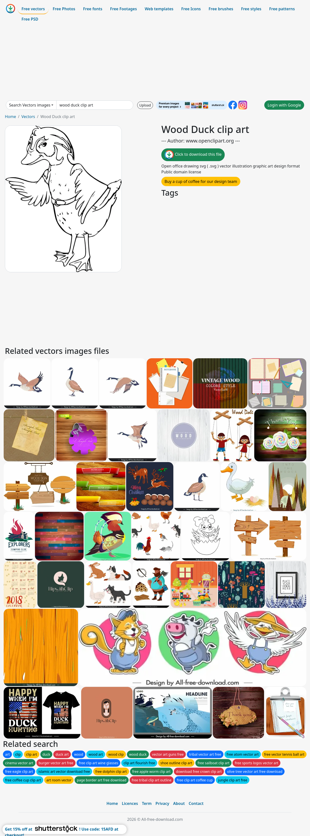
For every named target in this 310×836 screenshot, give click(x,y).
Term (147, 803)
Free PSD (30, 19)
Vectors (28, 116)
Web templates (159, 9)
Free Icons (191, 9)
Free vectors (33, 9)
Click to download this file (193, 154)
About (179, 803)
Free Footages (123, 9)
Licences (130, 803)
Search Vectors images (29, 105)
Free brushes (221, 9)
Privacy (162, 803)
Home (10, 116)
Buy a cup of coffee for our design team (201, 181)
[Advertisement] (155, 62)
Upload (145, 105)
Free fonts (92, 9)
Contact (196, 803)
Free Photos (64, 9)
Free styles (251, 9)
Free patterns (282, 9)
